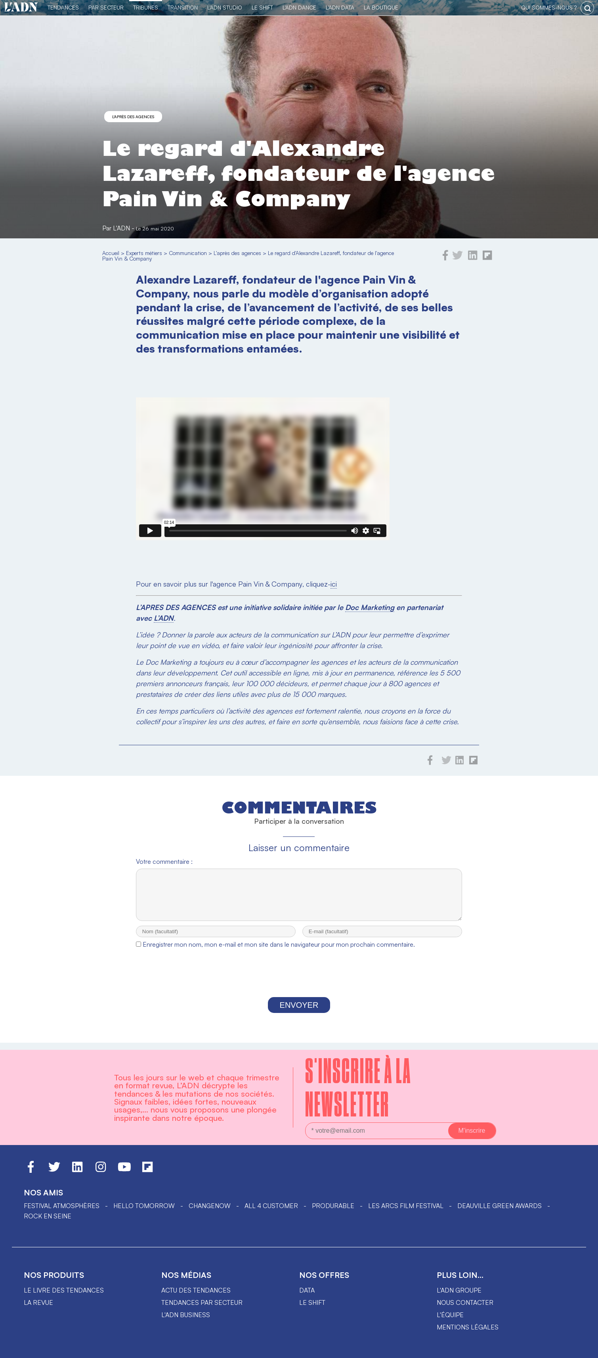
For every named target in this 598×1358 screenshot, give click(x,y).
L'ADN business (185, 1315)
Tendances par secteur (202, 1302)
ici (334, 583)
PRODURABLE (333, 1206)
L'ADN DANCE (299, 7)
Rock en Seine (47, 1216)
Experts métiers (144, 252)
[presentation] (299, 982)
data (307, 1290)
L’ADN (164, 618)
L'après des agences (133, 116)
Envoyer (299, 1012)
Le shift (312, 1302)
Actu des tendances (196, 1290)
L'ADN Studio (224, 7)
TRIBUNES (145, 7)
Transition (183, 7)
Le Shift (262, 7)
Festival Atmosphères (61, 1206)
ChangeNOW (210, 1206)
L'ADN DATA (340, 7)
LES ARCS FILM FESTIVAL (405, 1206)
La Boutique (381, 7)
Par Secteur (106, 7)
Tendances (63, 7)
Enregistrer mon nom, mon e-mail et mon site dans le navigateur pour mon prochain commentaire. (279, 951)
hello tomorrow (144, 1206)
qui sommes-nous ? (549, 7)
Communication (188, 252)
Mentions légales (468, 1327)
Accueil (110, 252)
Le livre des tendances (64, 1290)
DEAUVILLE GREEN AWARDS (499, 1206)
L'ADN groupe (459, 1290)
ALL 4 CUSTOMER (271, 1206)
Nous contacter (465, 1302)
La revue (38, 1302)
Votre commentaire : (164, 861)
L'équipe (450, 1315)
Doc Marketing (369, 607)
